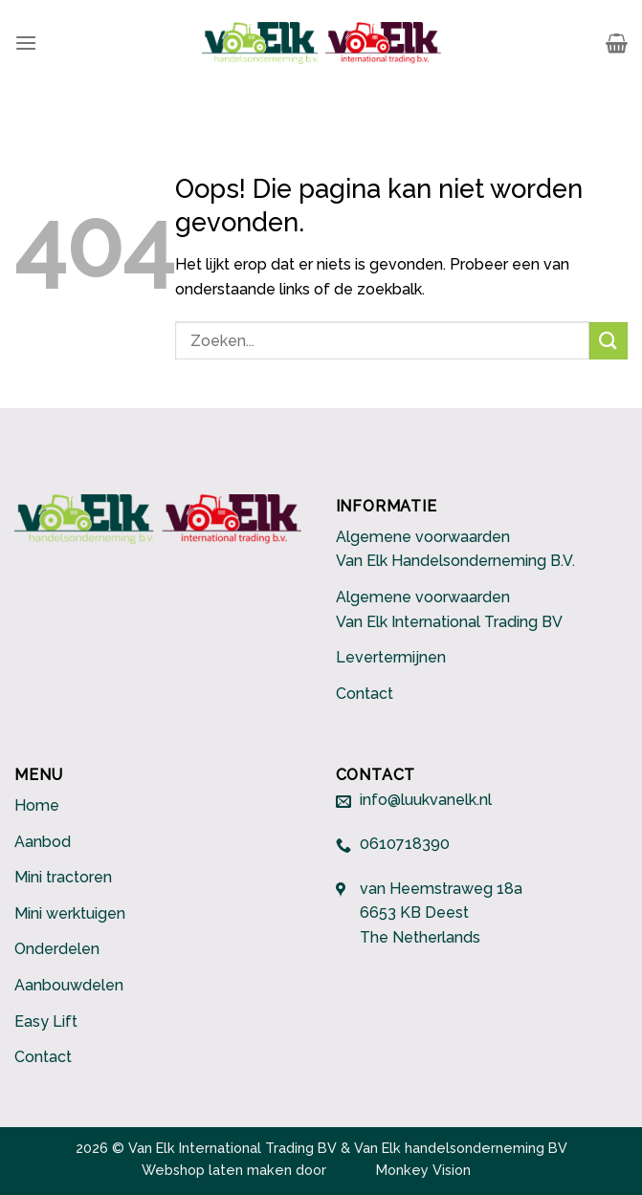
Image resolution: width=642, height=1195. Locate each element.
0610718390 (405, 845)
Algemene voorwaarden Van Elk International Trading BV (449, 609)
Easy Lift (45, 1021)
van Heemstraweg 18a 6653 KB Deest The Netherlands (441, 913)
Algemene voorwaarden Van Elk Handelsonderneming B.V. (455, 549)
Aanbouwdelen (68, 985)
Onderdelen (57, 949)
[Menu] (25, 42)
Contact (364, 693)
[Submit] (608, 340)
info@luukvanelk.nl (426, 801)
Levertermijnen (391, 657)
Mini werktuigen (69, 913)
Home (36, 805)
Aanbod (42, 842)
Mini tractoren (63, 877)
